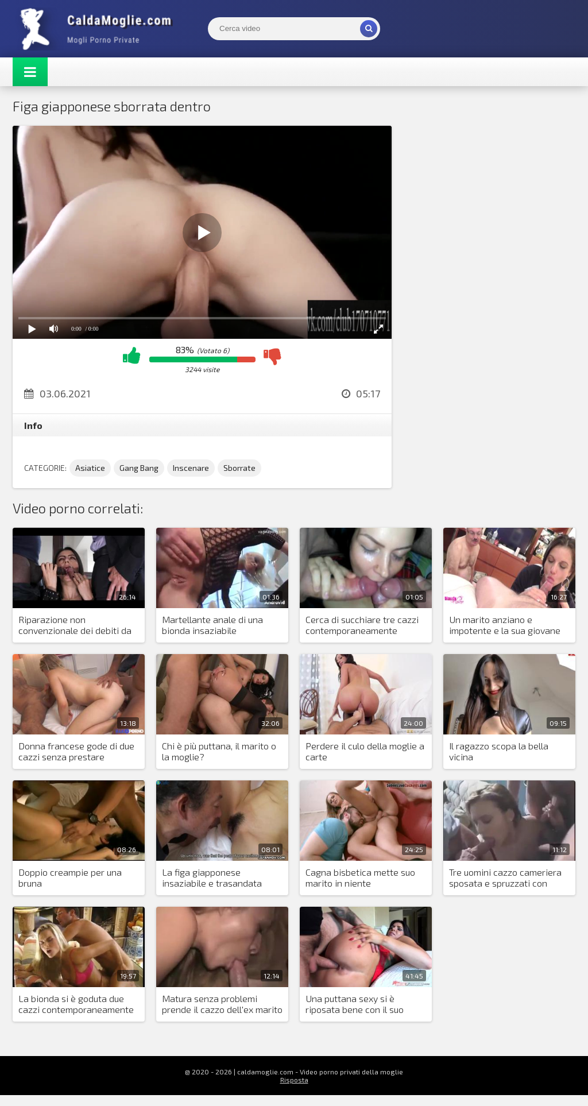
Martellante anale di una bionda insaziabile (212, 625)
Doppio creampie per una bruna (70, 877)
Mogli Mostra (99, 28)
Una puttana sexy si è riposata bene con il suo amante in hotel (354, 1004)
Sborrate (239, 468)
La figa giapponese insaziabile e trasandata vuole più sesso (212, 878)
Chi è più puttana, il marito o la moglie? (219, 751)
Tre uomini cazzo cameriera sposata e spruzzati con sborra (505, 878)
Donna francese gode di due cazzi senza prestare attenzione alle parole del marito (76, 751)
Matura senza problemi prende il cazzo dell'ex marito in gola (222, 1004)
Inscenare (191, 468)
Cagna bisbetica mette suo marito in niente (360, 877)
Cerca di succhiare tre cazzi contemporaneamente (362, 625)
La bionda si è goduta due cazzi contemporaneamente (76, 1004)
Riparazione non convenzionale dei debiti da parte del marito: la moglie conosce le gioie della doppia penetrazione (78, 625)
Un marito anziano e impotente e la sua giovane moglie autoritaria (504, 625)
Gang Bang (138, 468)
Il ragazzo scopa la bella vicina (498, 751)
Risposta (294, 1080)
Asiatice (90, 468)
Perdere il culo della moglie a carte (364, 751)
